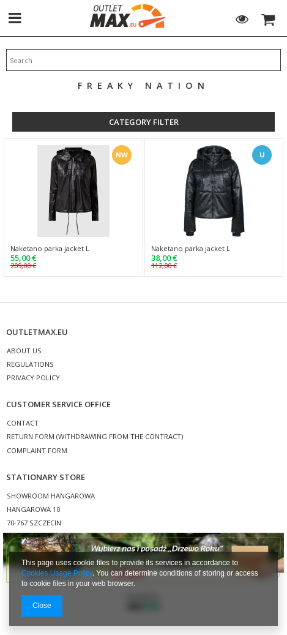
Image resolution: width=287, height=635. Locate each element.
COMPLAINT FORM (37, 451)
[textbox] (143, 60)
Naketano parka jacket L (49, 248)
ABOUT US (24, 351)
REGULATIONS (30, 365)
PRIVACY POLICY (33, 378)
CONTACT (23, 423)
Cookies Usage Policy (56, 573)
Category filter (144, 121)
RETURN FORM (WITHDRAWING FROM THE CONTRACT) (95, 437)
